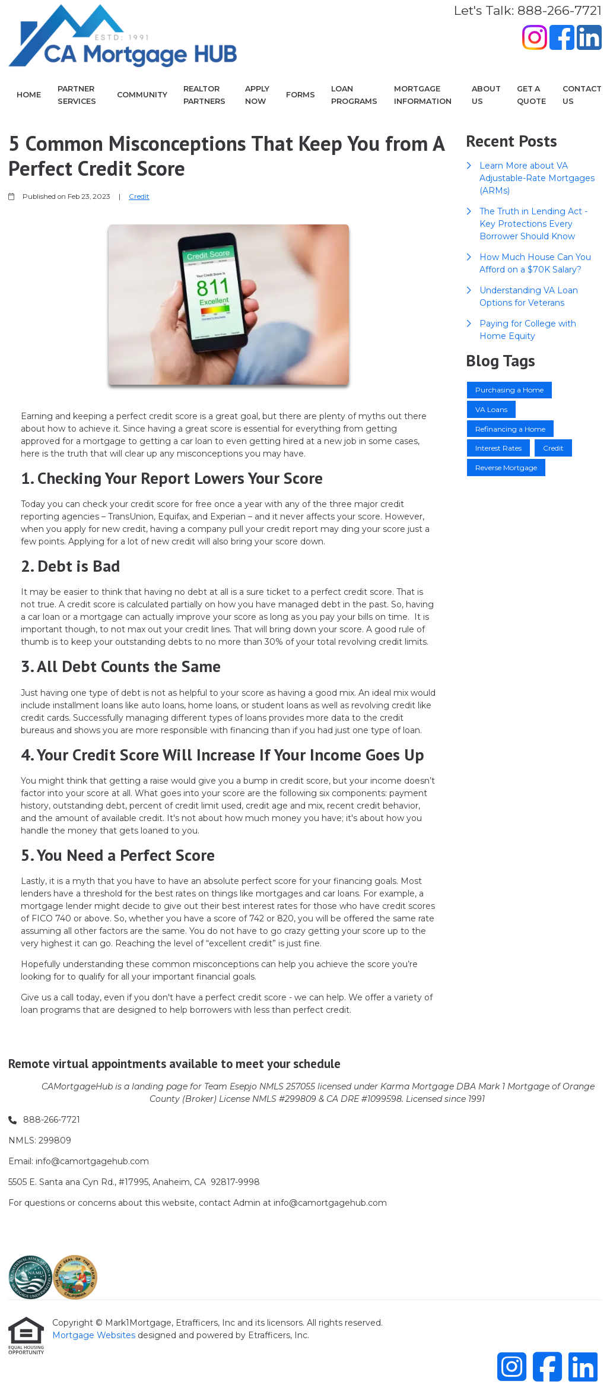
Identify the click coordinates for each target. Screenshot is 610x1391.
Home (29, 94)
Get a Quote (531, 95)
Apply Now (257, 95)
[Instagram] (534, 39)
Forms (300, 94)
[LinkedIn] (589, 39)
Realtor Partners (204, 95)
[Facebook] (561, 39)
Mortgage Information (423, 95)
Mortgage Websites (95, 1335)
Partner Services (77, 95)
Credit (139, 196)
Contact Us (582, 95)
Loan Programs (354, 95)
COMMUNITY (142, 94)
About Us (486, 95)
